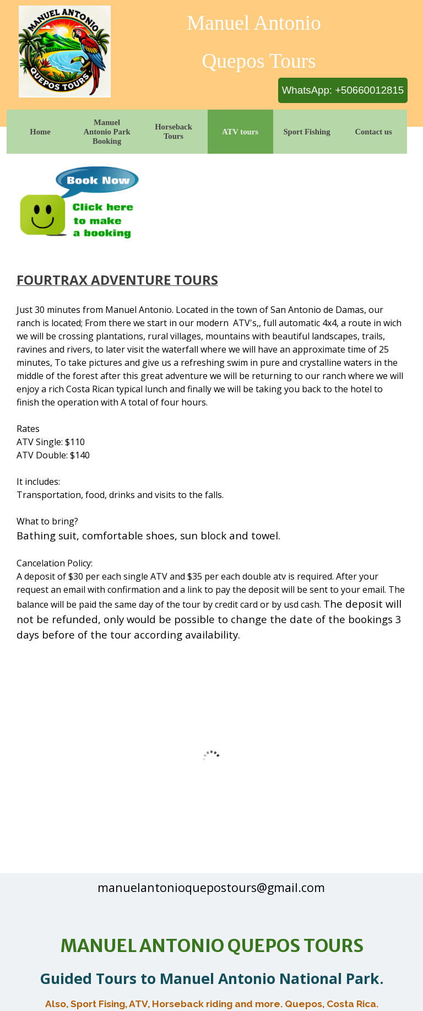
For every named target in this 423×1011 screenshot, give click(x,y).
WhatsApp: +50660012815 (343, 90)
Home (40, 131)
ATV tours (240, 131)
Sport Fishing (306, 131)
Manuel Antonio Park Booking (106, 131)
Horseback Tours (173, 131)
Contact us (373, 131)
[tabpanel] (212, 446)
